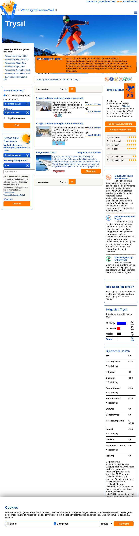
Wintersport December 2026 (17, 73)
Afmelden (8, 199)
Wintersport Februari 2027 (16, 59)
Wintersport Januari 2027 (16, 56)
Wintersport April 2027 (15, 66)
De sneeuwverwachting (120, 124)
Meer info (91, 171)
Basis (12, 523)
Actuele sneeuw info (120, 129)
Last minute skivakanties (16, 95)
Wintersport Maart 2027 (15, 63)
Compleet (61, 523)
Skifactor (8, 109)
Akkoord (124, 523)
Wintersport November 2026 (17, 70)
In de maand (10, 99)
